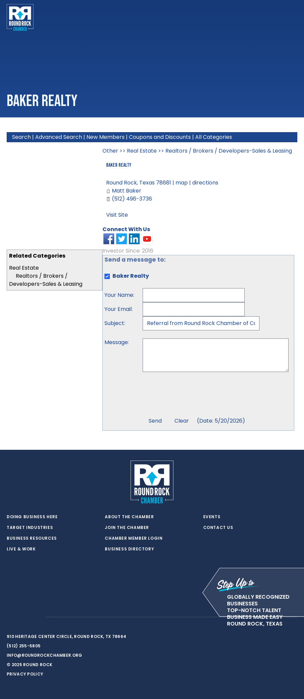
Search (21, 137)
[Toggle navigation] (292, 17)
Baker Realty (118, 165)
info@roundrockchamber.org (44, 655)
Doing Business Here (32, 517)
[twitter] (10, 617)
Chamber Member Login (133, 538)
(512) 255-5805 (24, 646)
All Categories (213, 137)
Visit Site (117, 215)
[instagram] (36, 617)
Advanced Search (58, 137)
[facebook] (23, 617)
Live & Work (21, 549)
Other (110, 151)
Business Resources (32, 538)
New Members (105, 137)
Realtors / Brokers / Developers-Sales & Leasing (45, 280)
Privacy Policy (25, 674)
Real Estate (24, 268)
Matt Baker (126, 191)
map (181, 182)
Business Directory (129, 549)
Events (212, 517)
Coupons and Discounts (160, 137)
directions (205, 182)
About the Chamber (129, 517)
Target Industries (30, 527)
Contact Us (218, 527)
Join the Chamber (127, 527)
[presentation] (193, 395)
